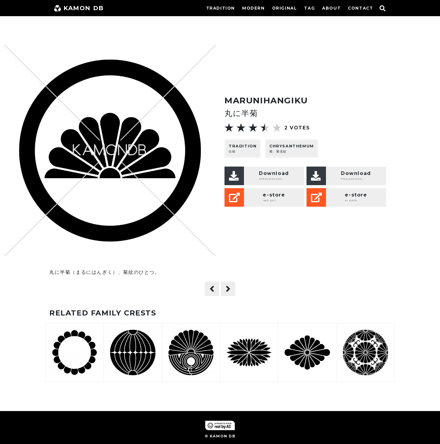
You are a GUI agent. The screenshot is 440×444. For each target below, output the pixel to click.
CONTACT (360, 8)
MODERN (253, 8)
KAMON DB (79, 8)
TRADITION (220, 8)
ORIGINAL (284, 8)
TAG (309, 8)
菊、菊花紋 (291, 148)
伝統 (243, 148)
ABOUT (331, 8)
